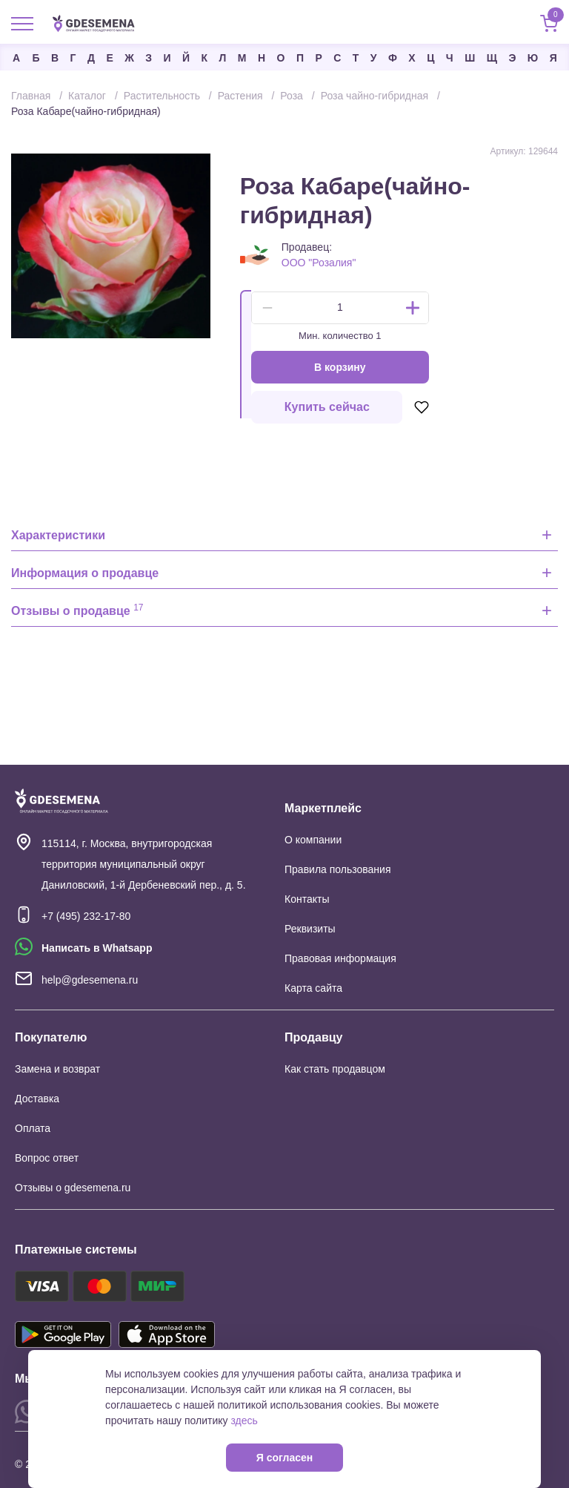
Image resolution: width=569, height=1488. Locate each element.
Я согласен (284, 1458)
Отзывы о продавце (77, 609)
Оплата (32, 1128)
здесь (243, 1420)
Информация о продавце (85, 573)
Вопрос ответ (47, 1158)
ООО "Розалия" (319, 263)
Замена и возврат (57, 1069)
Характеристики (58, 535)
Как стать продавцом (334, 1069)
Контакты (306, 899)
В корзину (340, 367)
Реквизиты (310, 929)
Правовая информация (340, 958)
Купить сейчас (327, 407)
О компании (313, 840)
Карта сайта (313, 988)
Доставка (37, 1099)
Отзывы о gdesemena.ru (72, 1188)
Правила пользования (337, 869)
